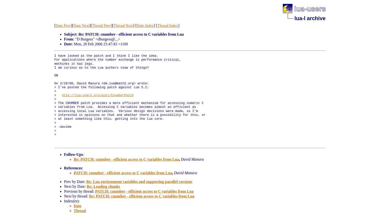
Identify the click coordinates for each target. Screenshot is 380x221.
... (116, 39)
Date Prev (63, 26)
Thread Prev (101, 26)
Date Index (145, 26)
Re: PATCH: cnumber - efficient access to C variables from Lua (126, 159)
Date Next (81, 26)
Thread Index (167, 26)
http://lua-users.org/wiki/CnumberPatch (98, 95)
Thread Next (123, 26)
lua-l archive (309, 18)
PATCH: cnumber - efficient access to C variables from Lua (123, 173)
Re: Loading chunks (103, 186)
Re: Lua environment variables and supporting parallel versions (139, 182)
